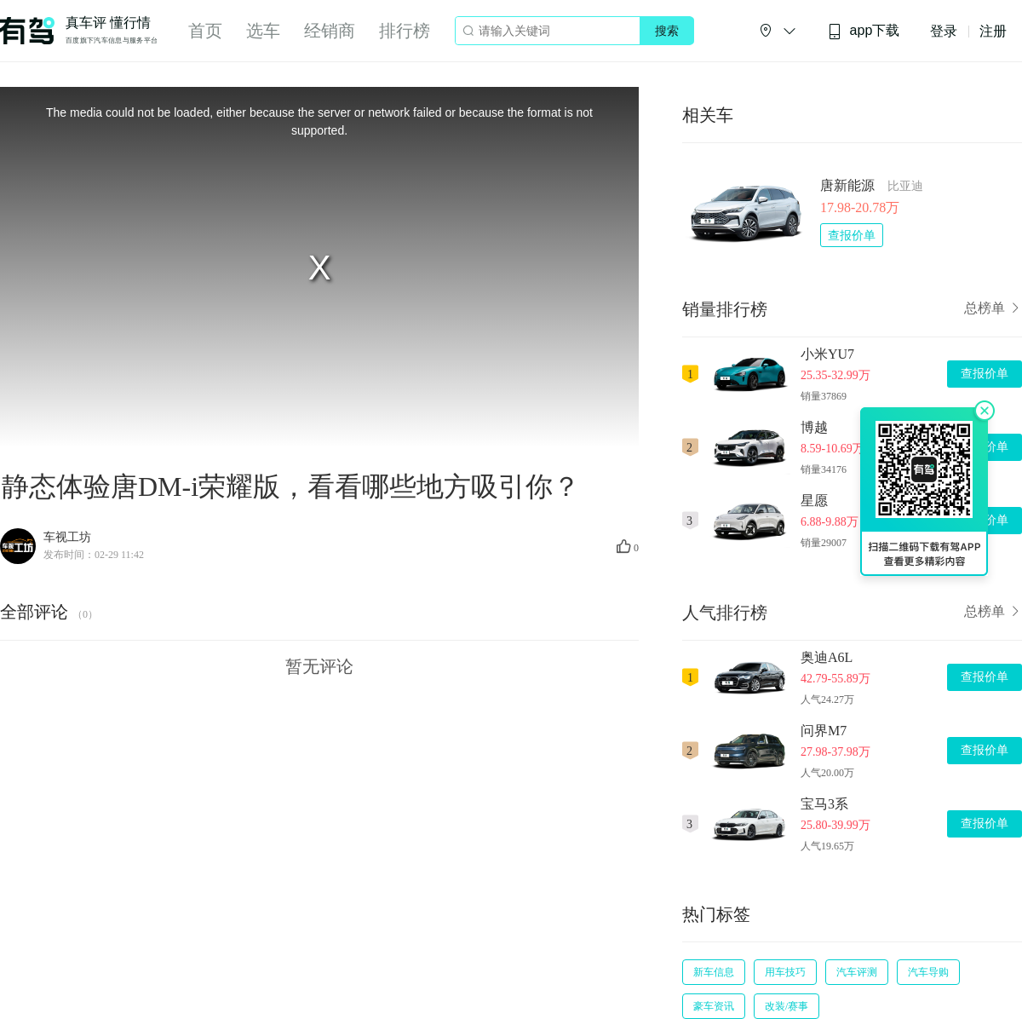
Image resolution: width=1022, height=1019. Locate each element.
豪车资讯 (713, 1006)
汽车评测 (856, 972)
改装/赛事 (786, 1006)
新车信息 (713, 972)
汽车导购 (928, 972)
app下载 (863, 31)
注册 (993, 31)
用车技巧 (785, 972)
